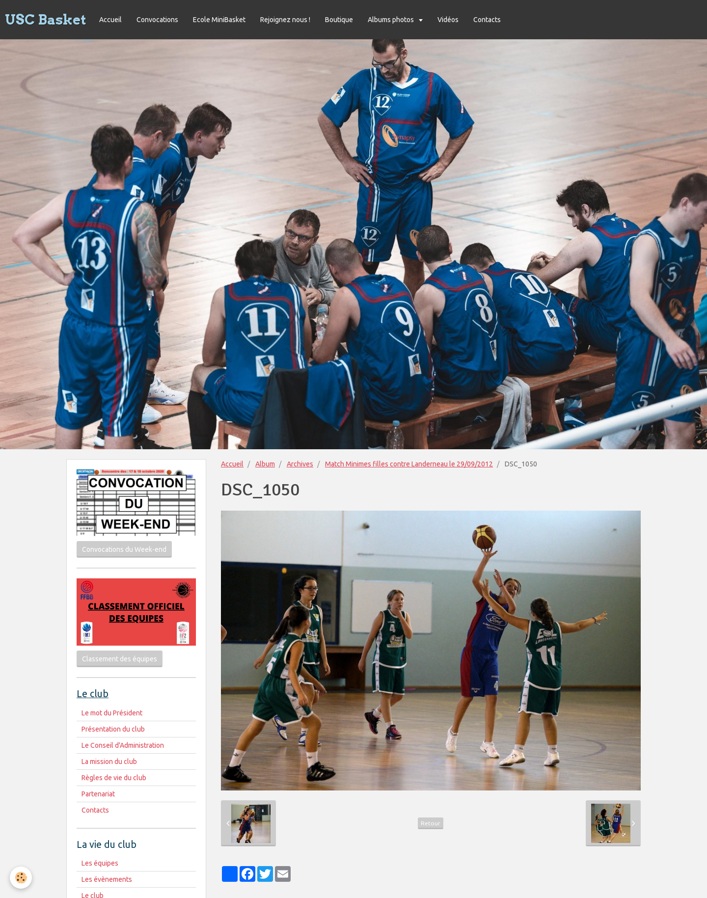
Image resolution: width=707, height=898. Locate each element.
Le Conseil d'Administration (123, 745)
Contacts (487, 20)
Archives (300, 464)
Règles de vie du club (114, 778)
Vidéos (448, 20)
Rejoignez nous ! (285, 20)
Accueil (110, 20)
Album (265, 464)
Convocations (157, 20)
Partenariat (98, 794)
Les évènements (107, 879)
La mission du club (109, 761)
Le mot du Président (112, 713)
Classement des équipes (119, 659)
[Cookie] (21, 878)
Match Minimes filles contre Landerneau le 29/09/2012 (409, 464)
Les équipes (100, 863)
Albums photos (391, 20)
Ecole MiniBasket (219, 20)
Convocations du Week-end (124, 549)
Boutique (339, 20)
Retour (430, 823)
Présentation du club (113, 729)
